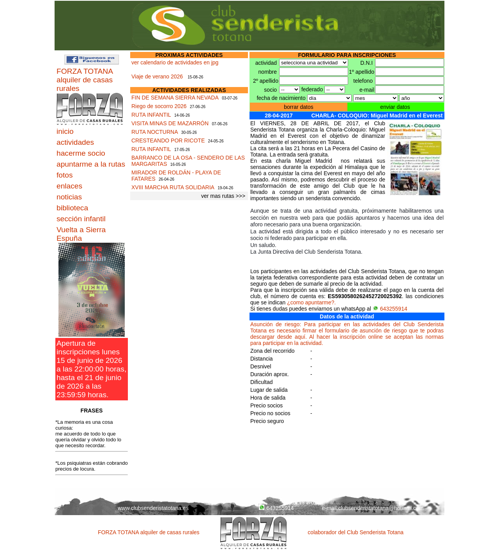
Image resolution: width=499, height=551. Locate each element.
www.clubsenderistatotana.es (153, 508)
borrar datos (298, 107)
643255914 (390, 309)
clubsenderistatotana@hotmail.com (381, 508)
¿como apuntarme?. (311, 302)
